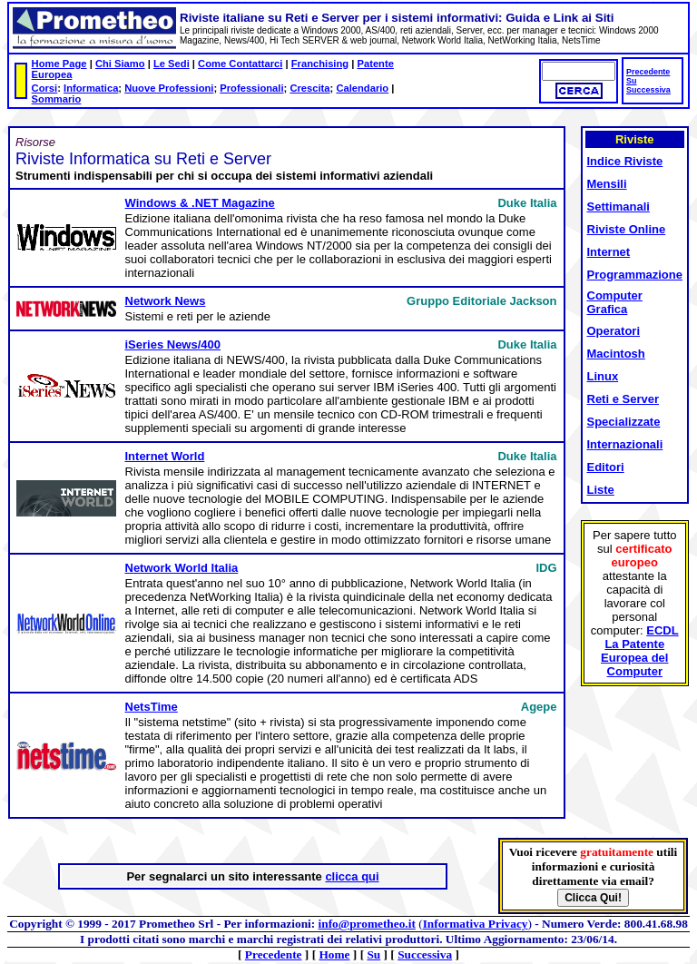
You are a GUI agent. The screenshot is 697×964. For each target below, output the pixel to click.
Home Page (59, 63)
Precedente (648, 71)
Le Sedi (171, 63)
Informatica (91, 88)
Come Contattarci (240, 63)
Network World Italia (182, 568)
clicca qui (351, 876)
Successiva (648, 89)
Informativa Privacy (475, 923)
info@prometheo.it (367, 923)
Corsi (45, 88)
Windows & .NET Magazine (200, 203)
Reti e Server (623, 399)
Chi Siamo (120, 63)
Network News (165, 301)
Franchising (319, 63)
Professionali (251, 88)
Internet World (165, 456)
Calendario (362, 88)
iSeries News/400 (173, 344)
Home (334, 954)
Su (631, 80)
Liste (600, 490)
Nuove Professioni (168, 88)
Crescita (309, 88)
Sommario (57, 98)
